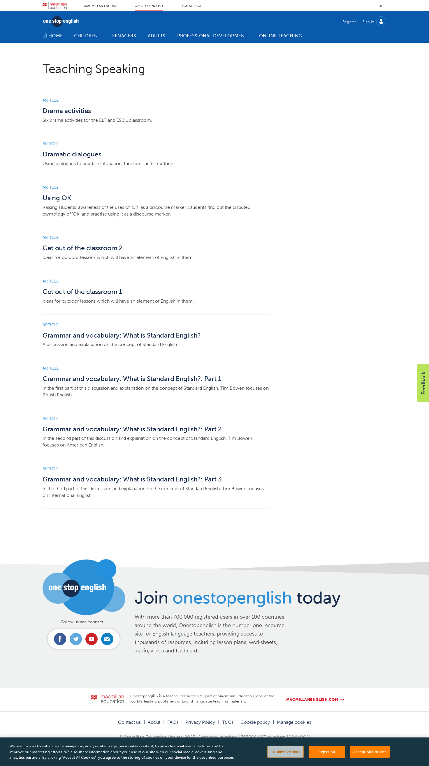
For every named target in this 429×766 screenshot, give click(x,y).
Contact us (129, 722)
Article (51, 100)
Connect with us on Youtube (91, 639)
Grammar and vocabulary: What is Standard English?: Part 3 (132, 479)
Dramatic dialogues (72, 154)
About (154, 722)
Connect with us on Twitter (75, 639)
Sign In (368, 22)
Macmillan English (100, 6)
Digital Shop (191, 6)
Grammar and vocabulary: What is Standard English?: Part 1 (132, 379)
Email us (107, 639)
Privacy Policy (200, 722)
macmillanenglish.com (312, 699)
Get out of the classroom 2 (83, 248)
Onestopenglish (149, 6)
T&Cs (227, 722)
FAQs (172, 722)
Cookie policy (255, 722)
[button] (423, 383)
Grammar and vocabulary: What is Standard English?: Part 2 (132, 429)
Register (349, 22)
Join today (238, 597)
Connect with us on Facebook (60, 639)
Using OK (57, 198)
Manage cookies (294, 722)
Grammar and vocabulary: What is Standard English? (122, 335)
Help (382, 6)
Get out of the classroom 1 (82, 292)
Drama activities (67, 111)
